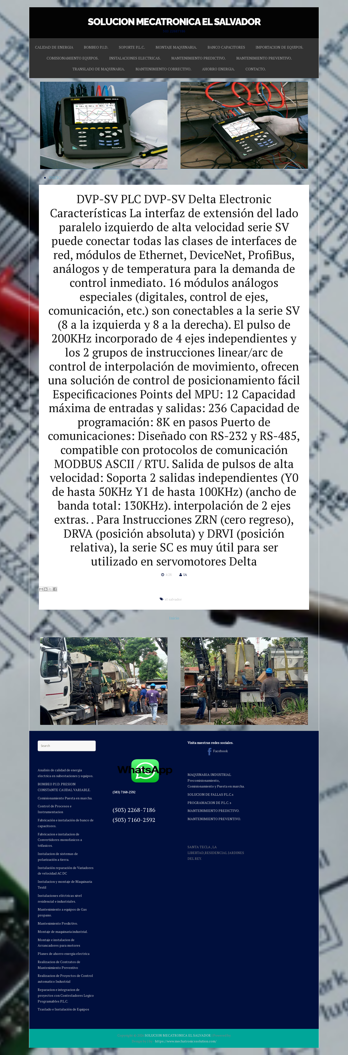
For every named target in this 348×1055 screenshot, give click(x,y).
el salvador (173, 599)
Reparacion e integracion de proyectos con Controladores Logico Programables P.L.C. (66, 995)
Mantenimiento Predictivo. (58, 923)
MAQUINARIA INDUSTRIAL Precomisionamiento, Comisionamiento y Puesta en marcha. (216, 780)
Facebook (216, 751)
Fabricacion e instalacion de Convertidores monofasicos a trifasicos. (60, 840)
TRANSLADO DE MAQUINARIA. (98, 69)
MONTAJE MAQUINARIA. (176, 47)
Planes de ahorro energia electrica (63, 953)
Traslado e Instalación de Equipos (63, 1009)
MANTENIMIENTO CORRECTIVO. (163, 69)
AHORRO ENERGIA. (218, 69)
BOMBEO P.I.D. (96, 47)
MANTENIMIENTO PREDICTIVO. (198, 58)
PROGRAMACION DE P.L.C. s (209, 802)
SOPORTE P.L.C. (132, 47)
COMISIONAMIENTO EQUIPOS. (73, 58)
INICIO (55, 177)
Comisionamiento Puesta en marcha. (65, 798)
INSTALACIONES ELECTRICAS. (135, 58)
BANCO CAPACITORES (226, 47)
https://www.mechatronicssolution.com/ (186, 1041)
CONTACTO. (256, 69)
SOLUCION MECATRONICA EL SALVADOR (174, 21)
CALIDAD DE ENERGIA (54, 47)
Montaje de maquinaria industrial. (63, 931)
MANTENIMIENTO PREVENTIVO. (264, 58)
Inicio (174, 618)
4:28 (169, 574)
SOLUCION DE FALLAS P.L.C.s (210, 794)
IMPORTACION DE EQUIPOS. (279, 47)
